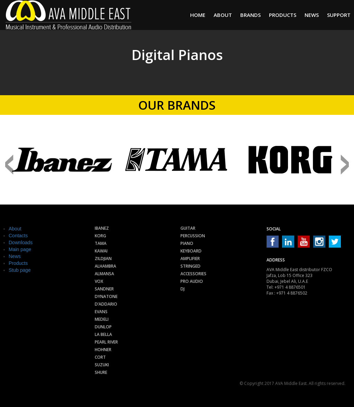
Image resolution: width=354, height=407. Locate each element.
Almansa (104, 274)
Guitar (187, 228)
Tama (100, 243)
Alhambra (105, 266)
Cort (100, 357)
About (223, 14)
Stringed (190, 266)
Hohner (103, 350)
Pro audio (191, 281)
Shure (101, 372)
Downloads (20, 242)
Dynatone (106, 296)
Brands (250, 14)
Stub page (20, 270)
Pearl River (106, 342)
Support (339, 14)
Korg (100, 236)
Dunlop (103, 327)
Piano (186, 243)
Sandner (104, 289)
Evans (101, 312)
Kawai (101, 251)
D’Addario (106, 304)
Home (197, 14)
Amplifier (190, 258)
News (312, 14)
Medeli (102, 319)
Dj (182, 289)
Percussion (192, 236)
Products (282, 14)
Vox (99, 281)
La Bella (103, 334)
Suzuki (102, 365)
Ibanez (102, 228)
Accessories (193, 274)
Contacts (18, 235)
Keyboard (191, 251)
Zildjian (103, 258)
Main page (20, 249)
